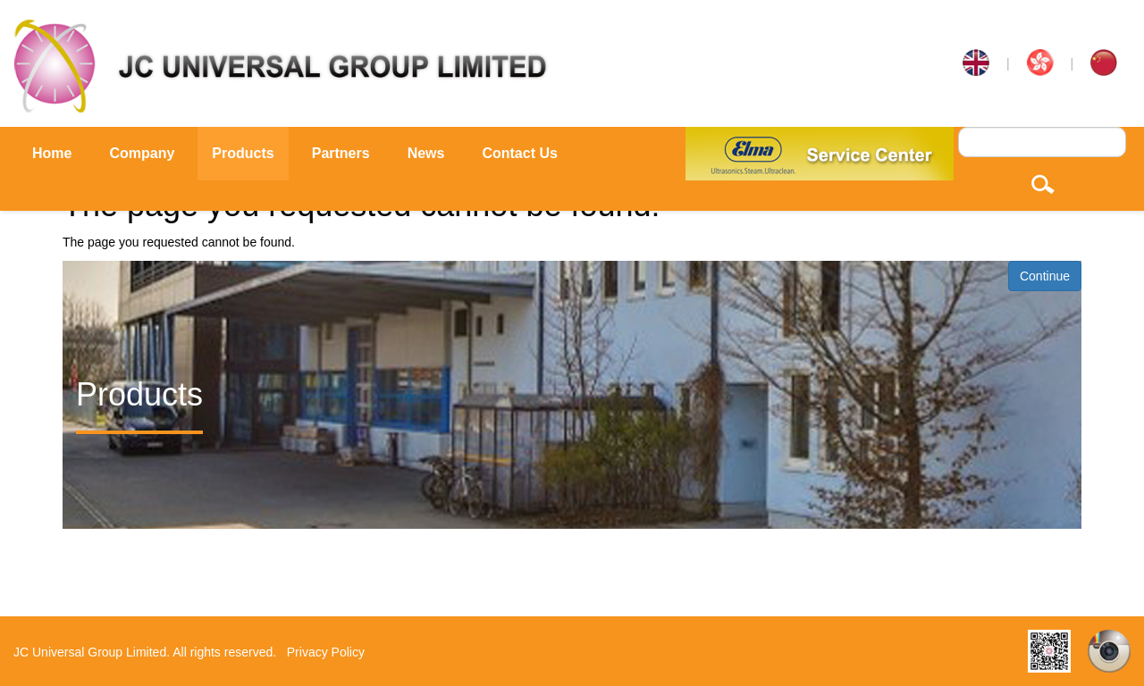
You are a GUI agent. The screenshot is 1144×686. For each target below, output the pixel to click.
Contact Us (519, 153)
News (426, 153)
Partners (341, 153)
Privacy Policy (326, 652)
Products (242, 153)
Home (52, 153)
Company (141, 153)
